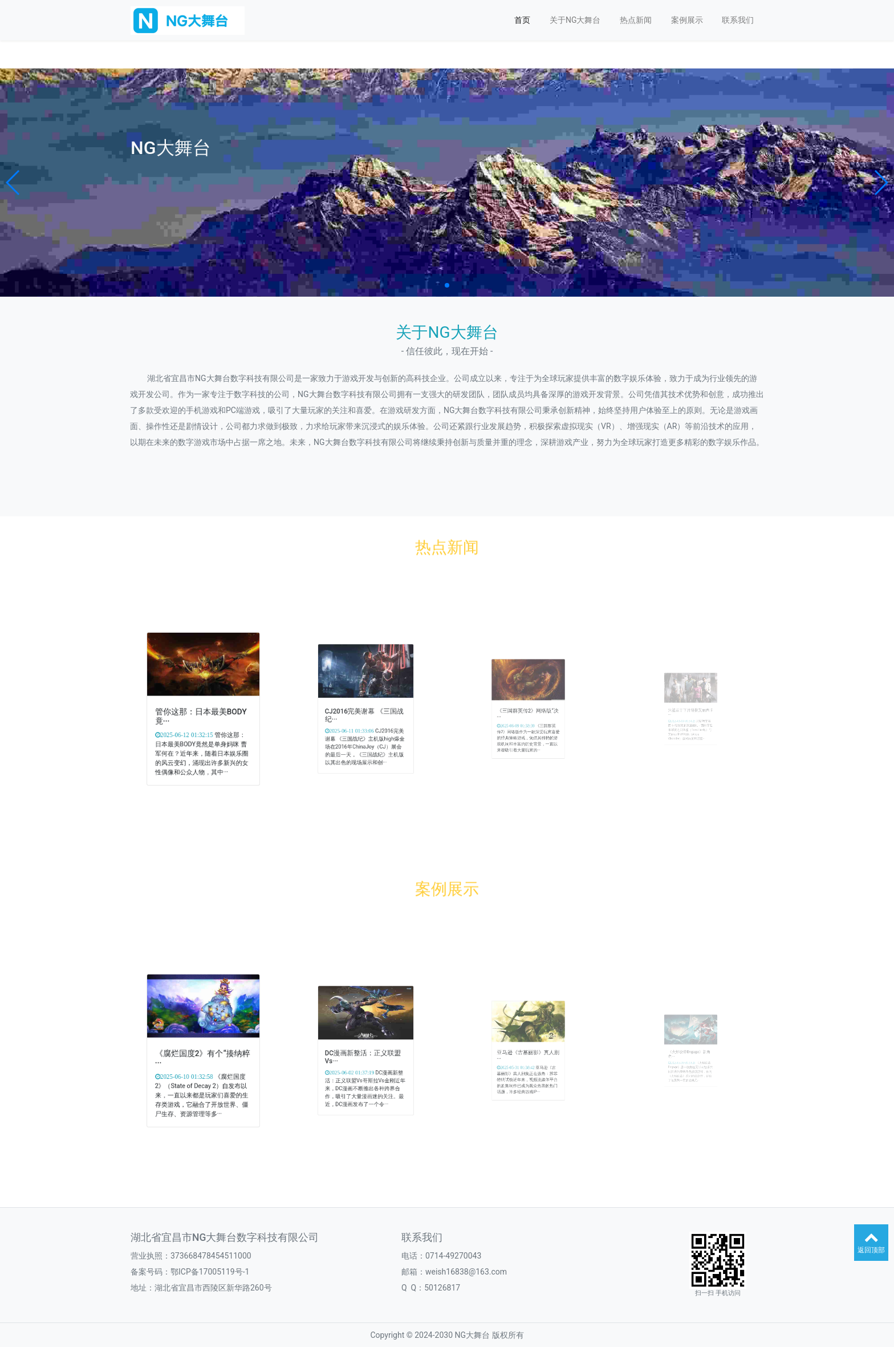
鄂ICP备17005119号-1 (209, 1271)
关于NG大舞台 (575, 20)
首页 (522, 20)
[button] (13, 182)
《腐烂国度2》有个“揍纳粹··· (203, 1054)
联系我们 (738, 20)
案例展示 (687, 20)
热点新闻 (636, 20)
